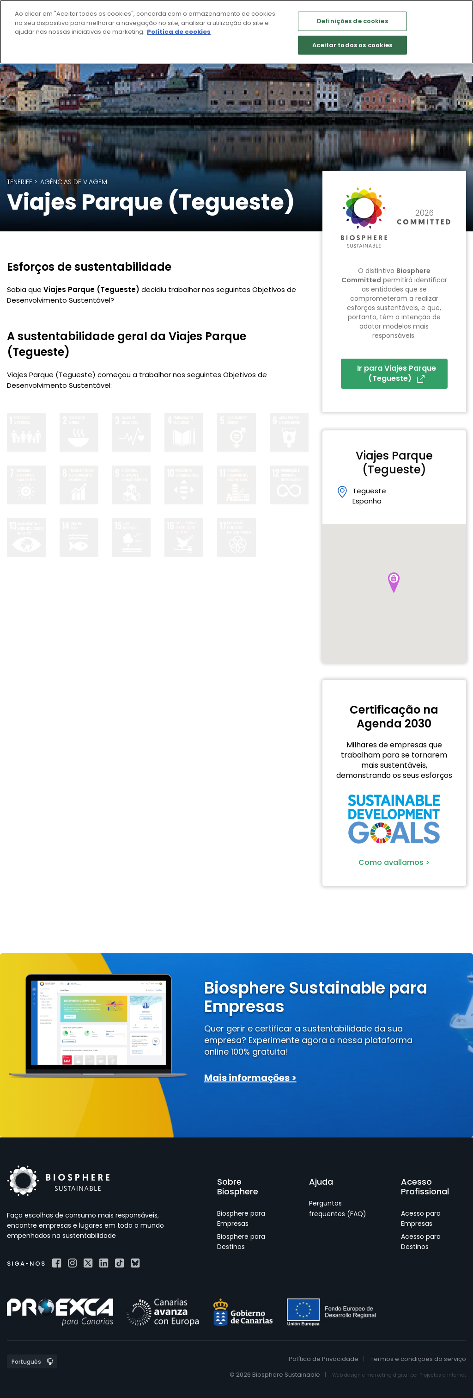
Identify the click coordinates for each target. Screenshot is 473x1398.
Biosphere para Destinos (241, 1241)
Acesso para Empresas (421, 1218)
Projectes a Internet (442, 1375)
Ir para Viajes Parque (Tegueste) (396, 373)
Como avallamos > (394, 862)
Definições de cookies (352, 21)
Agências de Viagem (73, 181)
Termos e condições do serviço (418, 1359)
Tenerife (19, 181)
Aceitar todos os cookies (352, 45)
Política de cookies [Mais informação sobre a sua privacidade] (179, 31)
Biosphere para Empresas (241, 1218)
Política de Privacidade (323, 1359)
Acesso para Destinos (421, 1241)
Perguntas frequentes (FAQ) (337, 1208)
